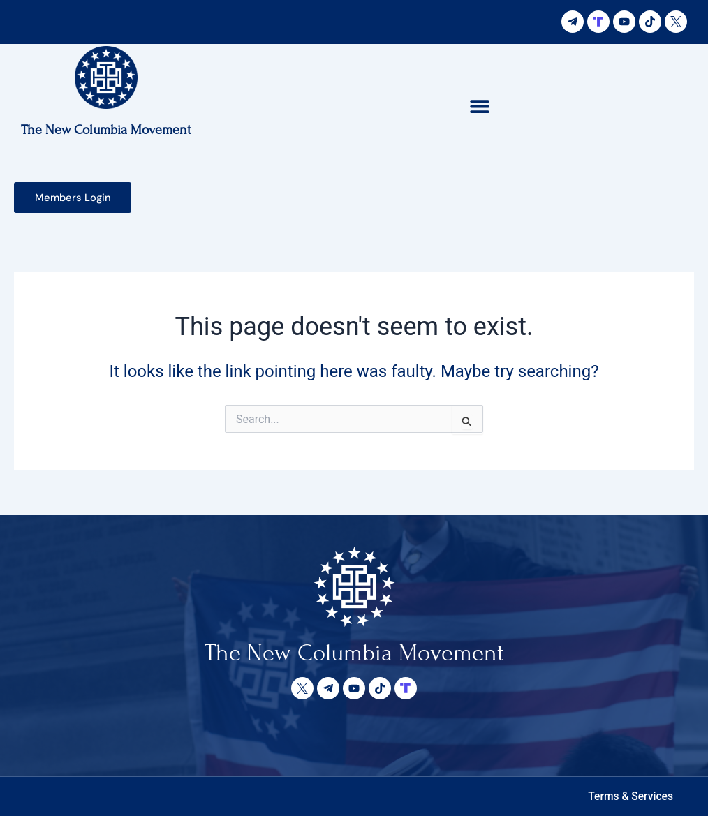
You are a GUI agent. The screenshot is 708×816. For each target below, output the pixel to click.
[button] (480, 106)
